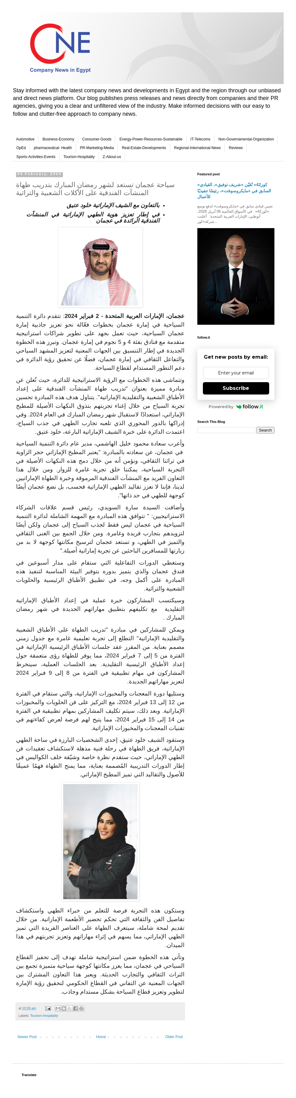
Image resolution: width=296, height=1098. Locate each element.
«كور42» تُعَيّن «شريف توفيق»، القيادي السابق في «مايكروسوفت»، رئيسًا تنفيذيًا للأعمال (234, 190)
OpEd (21, 148)
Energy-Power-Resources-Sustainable (150, 139)
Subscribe (236, 388)
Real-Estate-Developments (144, 148)
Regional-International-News (197, 148)
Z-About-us (112, 157)
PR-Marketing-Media (97, 148)
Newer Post (27, 1037)
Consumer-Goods (97, 139)
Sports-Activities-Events (36, 157)
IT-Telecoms (201, 139)
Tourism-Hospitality (79, 157)
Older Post (174, 1037)
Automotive (25, 139)
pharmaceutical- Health (53, 148)
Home (101, 1037)
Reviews (236, 148)
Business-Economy (58, 139)
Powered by (236, 406)
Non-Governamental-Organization (246, 139)
